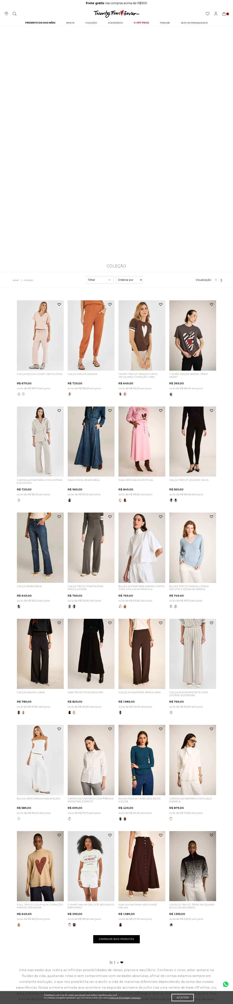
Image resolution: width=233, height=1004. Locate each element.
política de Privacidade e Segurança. (125, 998)
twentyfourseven (15, 50)
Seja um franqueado (27, 931)
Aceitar (183, 997)
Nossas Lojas (23, 925)
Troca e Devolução (110, 931)
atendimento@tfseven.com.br (200, 919)
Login (60, 931)
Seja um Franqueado (194, 22)
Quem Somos (24, 919)
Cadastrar (202, 891)
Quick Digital (195, 962)
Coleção (91, 22)
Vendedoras (22, 944)
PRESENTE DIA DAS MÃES (40, 22)
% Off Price (141, 22)
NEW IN (70, 22)
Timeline (165, 22)
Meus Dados (65, 919)
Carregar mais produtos (116, 709)
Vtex (215, 963)
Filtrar (99, 50)
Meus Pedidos (66, 925)
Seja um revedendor (28, 937)
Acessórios (115, 22)
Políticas (103, 919)
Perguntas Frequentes (112, 925)
